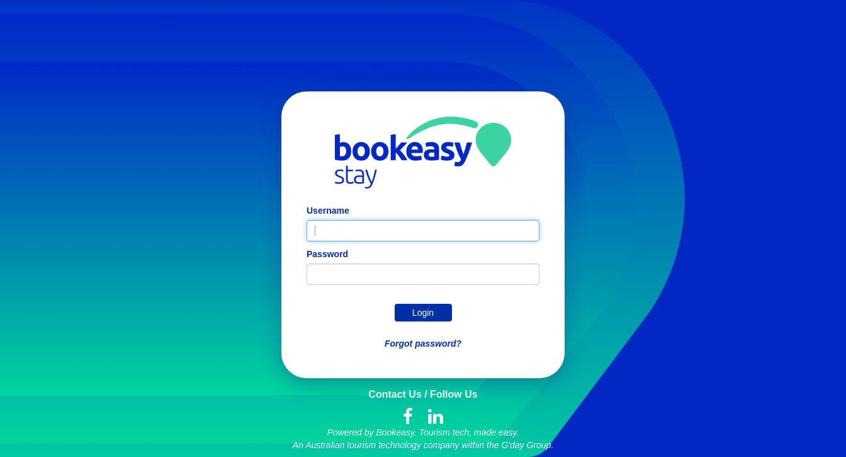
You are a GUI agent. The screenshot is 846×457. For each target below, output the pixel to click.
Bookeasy (395, 432)
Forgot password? (423, 343)
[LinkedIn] (435, 417)
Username (328, 210)
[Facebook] (408, 417)
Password (327, 254)
